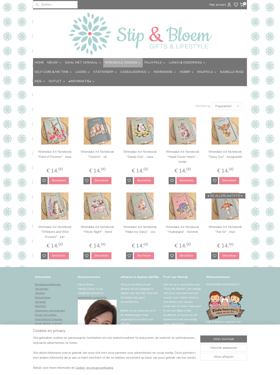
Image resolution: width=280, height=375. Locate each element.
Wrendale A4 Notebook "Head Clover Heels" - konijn (182, 157)
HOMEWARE (164, 72)
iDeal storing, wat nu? (48, 324)
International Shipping (48, 319)
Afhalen (40, 293)
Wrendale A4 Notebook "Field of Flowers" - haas (55, 154)
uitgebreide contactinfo (92, 297)
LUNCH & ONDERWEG (187, 62)
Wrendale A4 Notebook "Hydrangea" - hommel (182, 229)
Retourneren (43, 297)
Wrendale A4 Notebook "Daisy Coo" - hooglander (225, 154)
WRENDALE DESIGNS (123, 62)
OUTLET (57, 81)
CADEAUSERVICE (135, 72)
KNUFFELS (207, 72)
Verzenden (41, 289)
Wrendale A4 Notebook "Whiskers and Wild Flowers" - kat (55, 232)
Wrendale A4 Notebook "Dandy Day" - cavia (140, 154)
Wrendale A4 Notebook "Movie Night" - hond (97, 229)
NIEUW (54, 62)
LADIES (82, 72)
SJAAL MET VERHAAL (83, 62)
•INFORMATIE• (82, 81)
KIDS (40, 81)
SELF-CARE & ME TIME (53, 72)
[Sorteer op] (227, 106)
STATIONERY (105, 72)
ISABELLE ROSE (232, 72)
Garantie (40, 302)
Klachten (40, 306)
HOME (39, 62)
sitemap (161, 367)
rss (167, 367)
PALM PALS (155, 62)
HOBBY (186, 72)
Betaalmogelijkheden (48, 284)
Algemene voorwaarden (50, 310)
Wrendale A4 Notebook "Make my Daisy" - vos (140, 229)
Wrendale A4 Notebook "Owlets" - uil (97, 154)
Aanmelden (174, 333)
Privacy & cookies (46, 315)
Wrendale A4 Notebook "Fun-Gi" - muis (225, 229)
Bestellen (59, 180)
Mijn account (220, 4)
